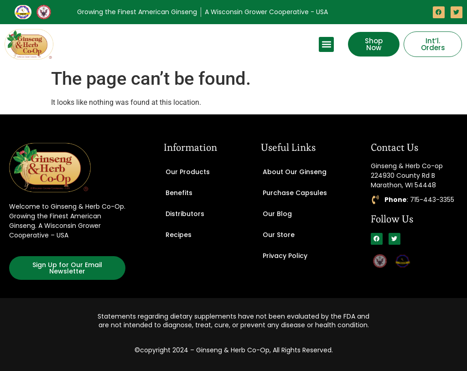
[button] (326, 44)
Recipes (179, 234)
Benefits (179, 192)
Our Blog (277, 213)
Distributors (185, 213)
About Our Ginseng (295, 171)
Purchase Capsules (295, 192)
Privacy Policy (285, 255)
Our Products (188, 171)
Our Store (279, 234)
